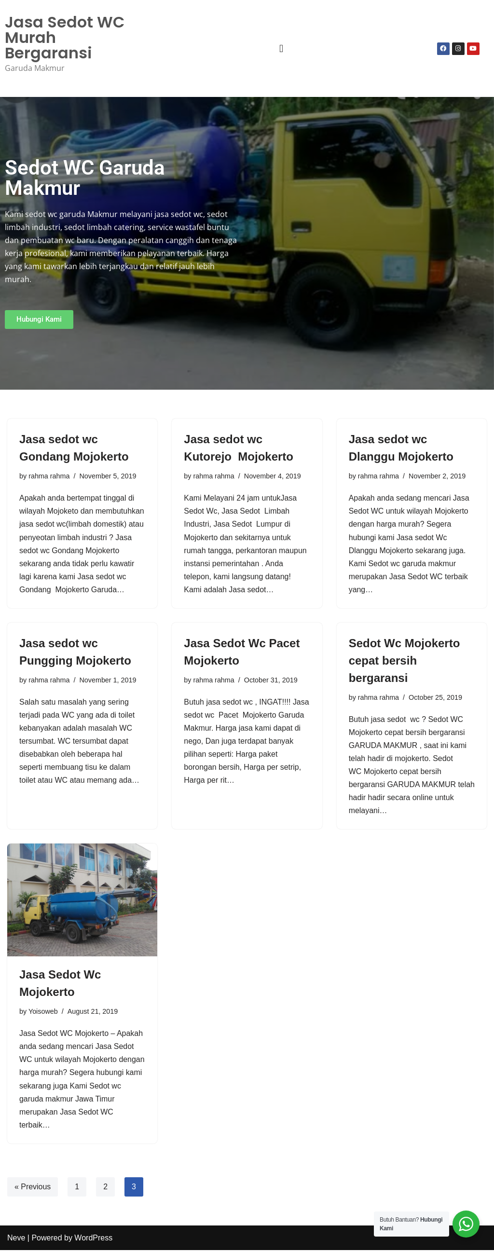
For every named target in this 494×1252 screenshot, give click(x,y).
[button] (281, 48)
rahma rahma (49, 476)
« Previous (32, 1188)
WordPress (93, 1240)
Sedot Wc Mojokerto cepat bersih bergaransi (404, 661)
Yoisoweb (43, 1013)
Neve (16, 1240)
